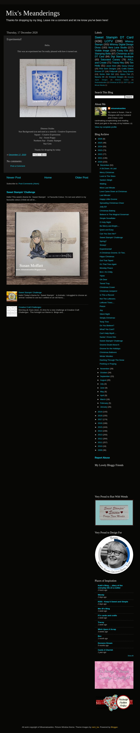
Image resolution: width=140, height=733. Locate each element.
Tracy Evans (127, 71)
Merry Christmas (107, 172)
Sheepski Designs (116, 77)
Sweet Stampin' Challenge (21, 192)
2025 (100, 143)
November (105, 369)
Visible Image (102, 50)
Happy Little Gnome (108, 199)
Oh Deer (103, 279)
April (102, 395)
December (105, 165)
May (102, 392)
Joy (101, 310)
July (102, 384)
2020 (100, 162)
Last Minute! (105, 195)
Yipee (102, 276)
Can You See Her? (108, 234)
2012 (100, 439)
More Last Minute (107, 188)
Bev (100, 636)
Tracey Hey (118, 62)
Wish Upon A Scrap (107, 629)
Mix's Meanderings (33, 13)
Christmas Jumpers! (108, 291)
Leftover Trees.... (107, 302)
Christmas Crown (107, 287)
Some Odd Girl (107, 74)
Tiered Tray (105, 283)
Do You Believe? (107, 325)
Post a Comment (17, 166)
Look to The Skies (108, 176)
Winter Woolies (106, 356)
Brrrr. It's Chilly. (106, 272)
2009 (100, 450)
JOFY (126, 82)
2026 (100, 139)
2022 (100, 154)
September (105, 376)
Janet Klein (111, 66)
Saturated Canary (110, 59)
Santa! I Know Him (108, 337)
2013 (100, 435)
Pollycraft (113, 71)
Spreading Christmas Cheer (112, 203)
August (103, 380)
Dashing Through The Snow (112, 360)
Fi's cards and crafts (107, 615)
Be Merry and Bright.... (109, 226)
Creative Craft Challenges (30, 307)
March (103, 399)
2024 (100, 146)
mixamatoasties (118, 108)
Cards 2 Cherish (105, 650)
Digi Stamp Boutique (122, 56)
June (102, 388)
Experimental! (106, 249)
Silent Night (105, 314)
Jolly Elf (103, 207)
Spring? (103, 241)
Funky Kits (122, 50)
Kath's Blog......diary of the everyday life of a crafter (110, 586)
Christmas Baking (107, 211)
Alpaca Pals (125, 74)
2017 (100, 419)
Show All (130, 656)
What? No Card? (107, 329)
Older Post (81, 177)
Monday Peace (106, 268)
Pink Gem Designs (107, 69)
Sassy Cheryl (127, 66)
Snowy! (103, 245)
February (104, 403)
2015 (100, 427)
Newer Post (14, 177)
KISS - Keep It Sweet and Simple (113, 602)
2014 (100, 431)
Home (48, 177)
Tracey (101, 622)
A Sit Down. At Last (108, 168)
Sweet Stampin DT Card (114, 37)
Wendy (101, 595)
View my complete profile (106, 127)
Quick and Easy (107, 230)
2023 (100, 150)
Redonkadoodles (101, 82)
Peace (102, 306)
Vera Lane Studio (117, 47)
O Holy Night (105, 222)
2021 (100, 158)
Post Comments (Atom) (29, 184)
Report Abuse (102, 457)
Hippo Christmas (107, 256)
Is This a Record (107, 295)
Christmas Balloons (108, 352)
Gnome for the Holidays (110, 348)
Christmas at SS (115, 82)
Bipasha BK (100, 77)
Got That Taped (106, 260)
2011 (100, 442)
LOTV (109, 41)
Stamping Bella (103, 53)
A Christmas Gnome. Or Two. (112, 253)
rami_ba (95, 727)
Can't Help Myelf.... (108, 333)
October (104, 372)
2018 (100, 416)
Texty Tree (104, 322)
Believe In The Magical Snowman (114, 214)
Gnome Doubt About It (109, 345)
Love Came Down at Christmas (113, 191)
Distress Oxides (122, 80)
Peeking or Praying (108, 364)
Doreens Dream (105, 643)
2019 (100, 412)
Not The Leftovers (107, 299)
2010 (100, 446)
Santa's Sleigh (106, 180)
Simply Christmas (107, 318)
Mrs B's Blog (104, 609)
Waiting (103, 184)
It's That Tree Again (108, 264)
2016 (100, 423)
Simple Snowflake (107, 218)
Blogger (114, 727)
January (104, 407)
